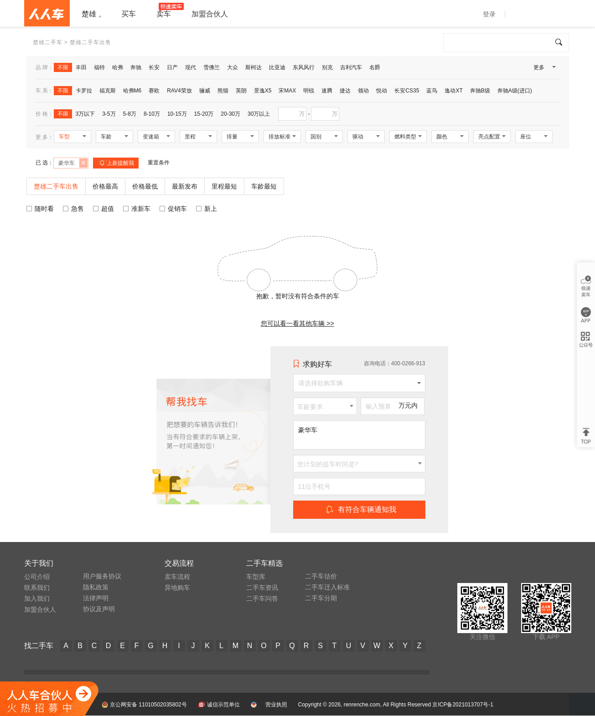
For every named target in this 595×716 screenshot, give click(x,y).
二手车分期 (321, 598)
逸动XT (453, 90)
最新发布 (184, 186)
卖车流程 (177, 576)
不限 (62, 67)
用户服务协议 (102, 576)
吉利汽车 (351, 67)
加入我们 (37, 598)
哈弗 (117, 67)
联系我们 (37, 587)
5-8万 (129, 114)
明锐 (308, 90)
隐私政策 (96, 587)
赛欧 (154, 90)
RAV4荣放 (179, 90)
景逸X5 (263, 90)
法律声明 (96, 598)
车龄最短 (264, 186)
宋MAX (287, 90)
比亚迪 (277, 67)
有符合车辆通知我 (359, 509)
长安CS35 (406, 90)
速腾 (326, 90)
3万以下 (85, 114)
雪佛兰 (211, 67)
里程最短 (224, 186)
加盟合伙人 (40, 609)
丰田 (81, 67)
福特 (99, 67)
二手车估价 (321, 576)
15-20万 (204, 114)
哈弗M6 (132, 90)
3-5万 (108, 114)
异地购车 (177, 587)
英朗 (241, 90)
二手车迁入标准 (327, 587)
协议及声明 (99, 609)
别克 (327, 67)
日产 (172, 67)
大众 (232, 67)
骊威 (204, 90)
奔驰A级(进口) (514, 90)
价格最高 (105, 186)
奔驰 (135, 67)
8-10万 (152, 114)
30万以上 (259, 114)
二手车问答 (262, 598)
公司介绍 (37, 576)
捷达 (345, 90)
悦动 (381, 90)
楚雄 (89, 14)
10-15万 (177, 114)
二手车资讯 (262, 587)
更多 (544, 69)
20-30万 (230, 114)
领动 (363, 90)
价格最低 (145, 186)
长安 (154, 67)
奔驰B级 (480, 90)
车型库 (255, 576)
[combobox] (325, 406)
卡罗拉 (84, 90)
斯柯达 (253, 67)
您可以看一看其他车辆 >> (297, 323)
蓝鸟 (431, 90)
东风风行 (304, 67)
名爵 (374, 67)
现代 (190, 67)
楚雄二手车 (47, 42)
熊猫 (222, 90)
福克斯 (107, 90)
